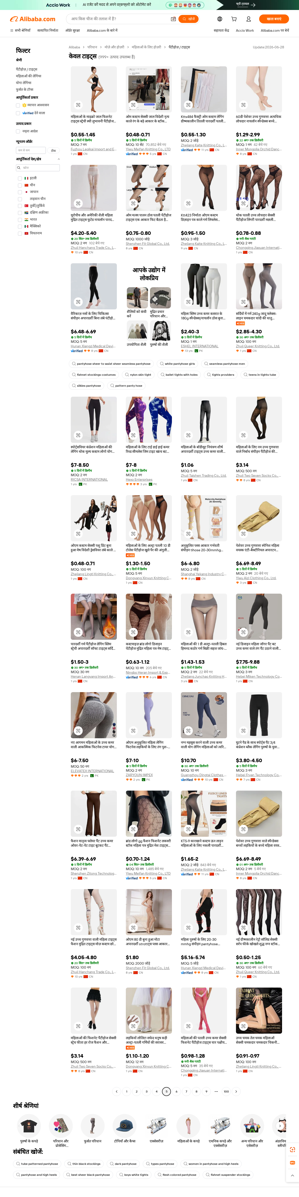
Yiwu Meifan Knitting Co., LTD (148, 149)
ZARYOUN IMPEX (139, 775)
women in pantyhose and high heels (211, 1164)
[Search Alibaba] (118, 19)
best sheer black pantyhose (88, 1175)
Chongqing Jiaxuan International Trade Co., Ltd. (259, 248)
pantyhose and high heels (36, 1175)
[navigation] (38, 570)
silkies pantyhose (86, 386)
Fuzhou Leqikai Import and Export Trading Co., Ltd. (94, 149)
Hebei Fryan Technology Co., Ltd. (259, 775)
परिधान (92, 47)
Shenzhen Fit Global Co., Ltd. (148, 244)
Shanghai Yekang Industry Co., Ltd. (204, 574)
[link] (292, 1149)
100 (226, 1091)
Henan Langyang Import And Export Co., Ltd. (94, 676)
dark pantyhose (123, 1164)
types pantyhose (160, 1164)
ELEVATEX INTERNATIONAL (92, 771)
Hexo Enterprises (139, 479)
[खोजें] (188, 19)
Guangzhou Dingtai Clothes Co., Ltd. (204, 775)
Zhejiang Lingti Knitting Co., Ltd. (94, 574)
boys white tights (133, 1175)
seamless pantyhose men (224, 364)
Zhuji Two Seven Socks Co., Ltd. (259, 475)
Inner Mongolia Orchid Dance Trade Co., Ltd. (259, 149)
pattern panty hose (126, 386)
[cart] (235, 20)
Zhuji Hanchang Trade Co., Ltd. (94, 248)
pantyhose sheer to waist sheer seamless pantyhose (111, 364)
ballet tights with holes (179, 375)
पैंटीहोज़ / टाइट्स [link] (179, 47)
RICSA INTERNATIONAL (89, 479)
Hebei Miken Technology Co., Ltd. (259, 676)
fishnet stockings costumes (94, 375)
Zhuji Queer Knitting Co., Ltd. (258, 346)
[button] (173, 19)
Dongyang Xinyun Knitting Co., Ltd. (149, 578)
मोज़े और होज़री (114, 47)
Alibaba (74, 47)
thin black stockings (84, 1164)
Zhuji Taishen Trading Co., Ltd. (203, 475)
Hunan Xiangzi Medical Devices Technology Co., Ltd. (94, 346)
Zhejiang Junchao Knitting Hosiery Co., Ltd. (204, 676)
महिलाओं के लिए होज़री (146, 47)
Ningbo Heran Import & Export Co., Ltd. (149, 672)
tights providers (220, 375)
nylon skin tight (138, 375)
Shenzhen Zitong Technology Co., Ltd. (94, 873)
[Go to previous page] (116, 1091)
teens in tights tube (260, 375)
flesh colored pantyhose (177, 1175)
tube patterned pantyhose (37, 1164)
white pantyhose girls (177, 364)
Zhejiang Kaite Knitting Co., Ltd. (204, 145)
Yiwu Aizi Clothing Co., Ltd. (256, 578)
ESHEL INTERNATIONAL (200, 346)
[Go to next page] (236, 1091)
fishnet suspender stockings (228, 1175)
